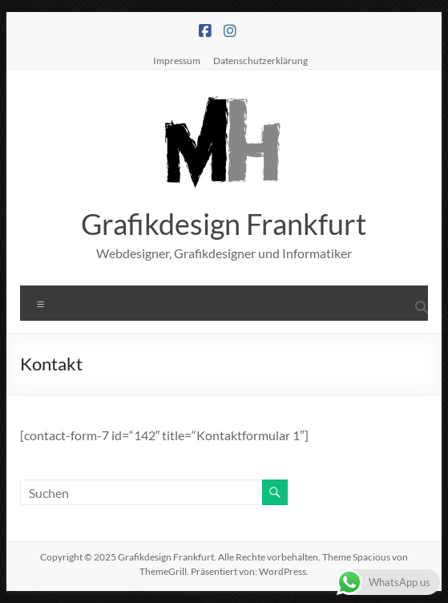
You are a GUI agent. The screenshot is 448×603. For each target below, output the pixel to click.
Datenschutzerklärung (260, 60)
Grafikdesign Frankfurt (223, 223)
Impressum (176, 60)
